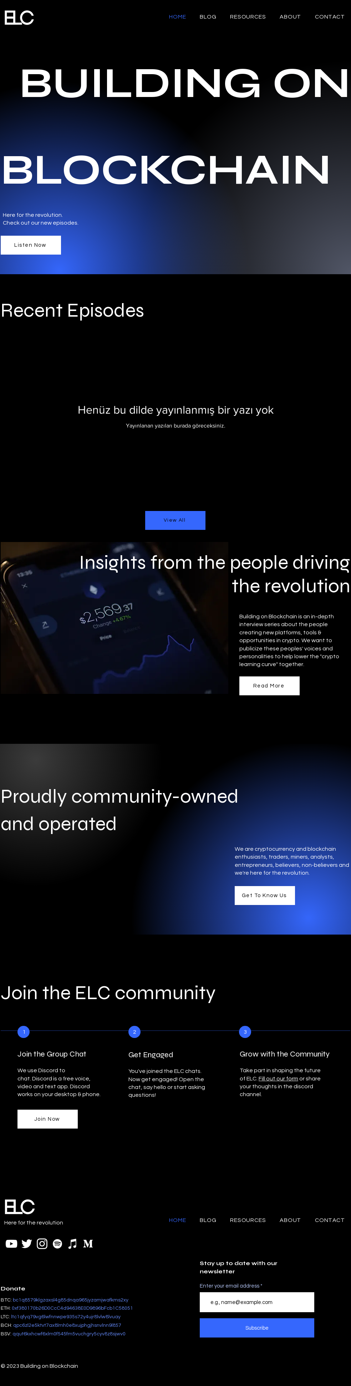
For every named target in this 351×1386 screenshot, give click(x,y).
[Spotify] (57, 1244)
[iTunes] (73, 1244)
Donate (13, 1288)
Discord (42, 1078)
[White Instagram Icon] (42, 1244)
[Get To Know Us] (265, 895)
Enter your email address (229, 1286)
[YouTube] (11, 1244)
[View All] (175, 520)
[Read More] (269, 685)
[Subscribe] (257, 1328)
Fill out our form (278, 1078)
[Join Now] (47, 1119)
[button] (72, 1308)
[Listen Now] (31, 245)
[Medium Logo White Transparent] (88, 1244)
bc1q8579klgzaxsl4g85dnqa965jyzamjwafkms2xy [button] (70, 1300)
